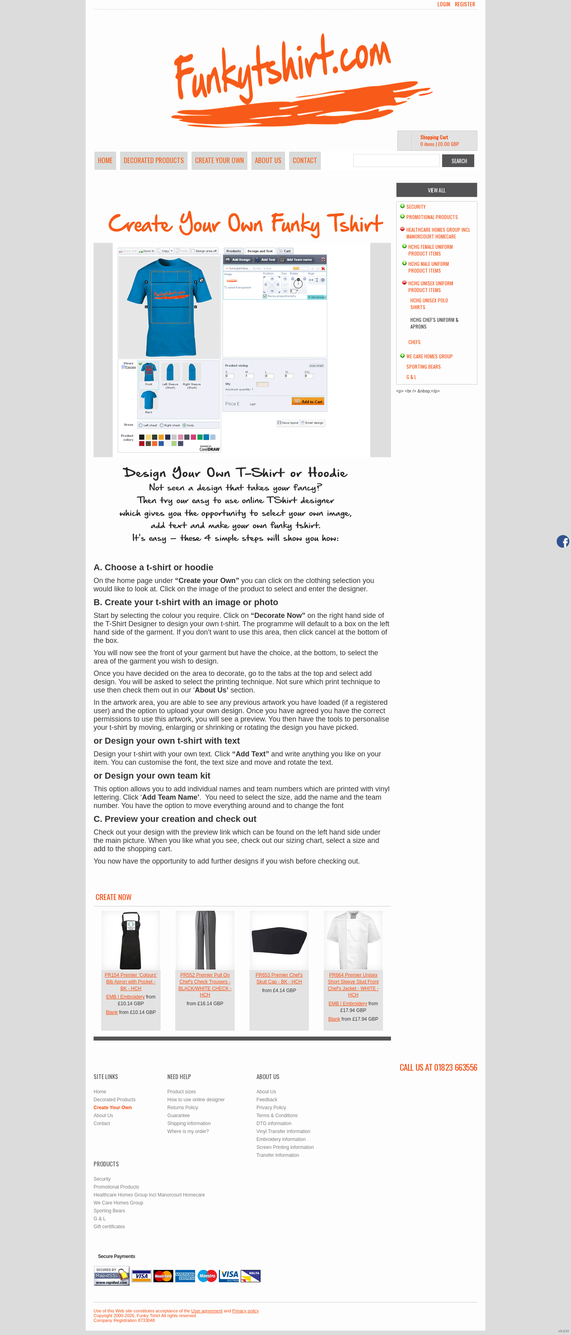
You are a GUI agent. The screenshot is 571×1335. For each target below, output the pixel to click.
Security (415, 206)
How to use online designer (196, 1099)
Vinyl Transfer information (283, 1131)
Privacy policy (245, 1310)
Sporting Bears (423, 366)
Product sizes (181, 1092)
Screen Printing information (285, 1147)
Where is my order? (188, 1131)
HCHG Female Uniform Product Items (430, 250)
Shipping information (189, 1123)
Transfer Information (278, 1155)
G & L (411, 376)
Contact (305, 160)
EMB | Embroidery (125, 997)
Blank (112, 1012)
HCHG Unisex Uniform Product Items (430, 286)
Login (443, 4)
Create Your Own (219, 160)
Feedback (267, 1099)
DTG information (274, 1123)
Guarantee (178, 1115)
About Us (268, 160)
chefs (414, 342)
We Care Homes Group (429, 356)
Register (465, 4)
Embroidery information (281, 1139)
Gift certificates (109, 1226)
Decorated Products (154, 160)
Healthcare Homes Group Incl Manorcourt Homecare (438, 233)
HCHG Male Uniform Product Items (428, 267)
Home (105, 160)
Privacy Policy (271, 1107)
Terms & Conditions (277, 1115)
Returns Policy (182, 1107)
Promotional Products (432, 217)
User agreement (206, 1310)
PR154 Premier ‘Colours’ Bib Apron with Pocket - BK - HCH (131, 981)
